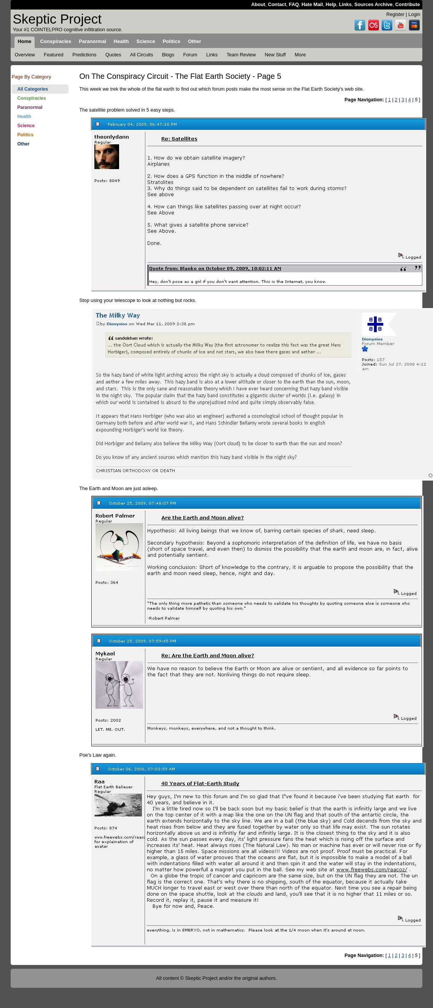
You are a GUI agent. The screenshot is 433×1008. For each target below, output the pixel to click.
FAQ (294, 4)
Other (23, 144)
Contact (277, 4)
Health (24, 116)
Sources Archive (373, 4)
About (258, 4)
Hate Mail (312, 4)
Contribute (407, 4)
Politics (25, 134)
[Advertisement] (39, 180)
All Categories (32, 89)
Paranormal (29, 107)
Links (345, 4)
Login (414, 14)
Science (25, 125)
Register (395, 14)
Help (331, 4)
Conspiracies (31, 98)
